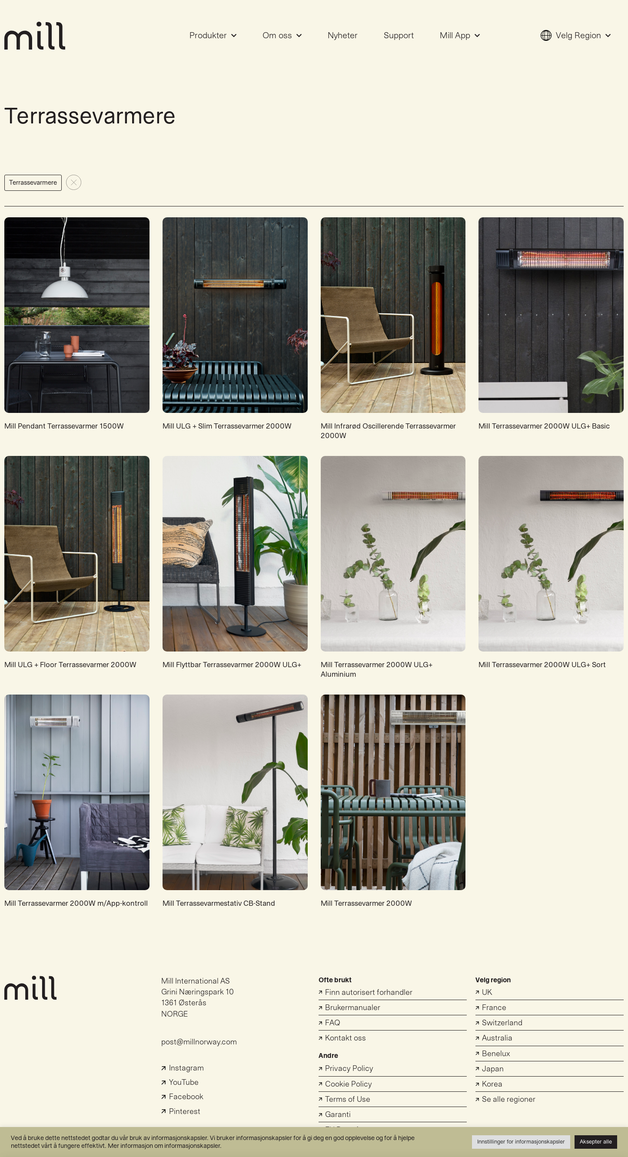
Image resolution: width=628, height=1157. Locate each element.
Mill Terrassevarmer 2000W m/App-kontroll (76, 903)
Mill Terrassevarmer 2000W (366, 903)
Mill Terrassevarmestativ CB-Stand (219, 903)
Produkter (212, 35)
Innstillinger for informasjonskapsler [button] (521, 1141)
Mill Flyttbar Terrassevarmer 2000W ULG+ (232, 664)
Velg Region (576, 35)
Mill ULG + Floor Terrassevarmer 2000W (70, 664)
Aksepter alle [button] (596, 1141)
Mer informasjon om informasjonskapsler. (165, 1146)
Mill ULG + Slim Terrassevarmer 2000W (227, 426)
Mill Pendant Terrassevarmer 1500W (64, 426)
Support (399, 35)
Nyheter (343, 35)
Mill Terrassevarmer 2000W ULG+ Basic (544, 426)
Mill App (460, 35)
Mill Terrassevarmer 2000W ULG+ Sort (542, 664)
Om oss (282, 35)
